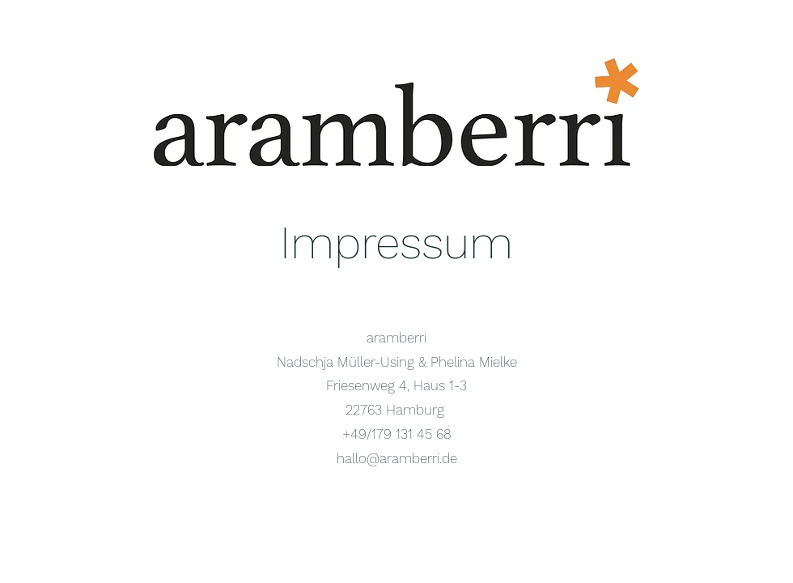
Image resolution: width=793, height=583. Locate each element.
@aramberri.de (412, 458)
